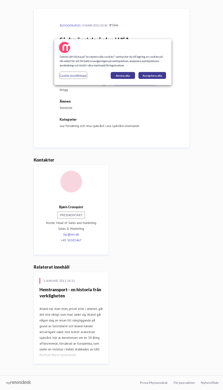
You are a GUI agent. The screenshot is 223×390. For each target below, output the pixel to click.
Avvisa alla (123, 75)
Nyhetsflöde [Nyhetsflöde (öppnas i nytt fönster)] (210, 383)
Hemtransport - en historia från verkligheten (70, 292)
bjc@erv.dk (71, 234)
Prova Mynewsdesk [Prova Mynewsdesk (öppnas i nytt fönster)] (154, 383)
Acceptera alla (152, 75)
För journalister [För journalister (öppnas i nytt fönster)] (184, 383)
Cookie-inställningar (73, 75)
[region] (112, 62)
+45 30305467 (71, 240)
